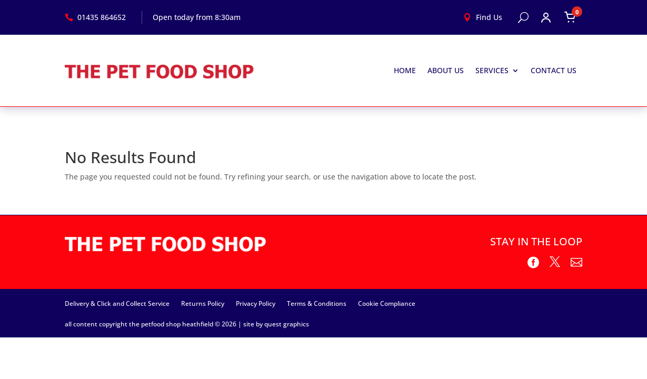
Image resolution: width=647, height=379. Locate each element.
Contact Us (553, 70)
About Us (445, 70)
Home (405, 70)
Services (492, 70)
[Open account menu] (546, 17)
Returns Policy (202, 303)
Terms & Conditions (316, 303)
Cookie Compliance (386, 303)
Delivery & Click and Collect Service (117, 303)
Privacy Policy (255, 303)
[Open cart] (570, 17)
